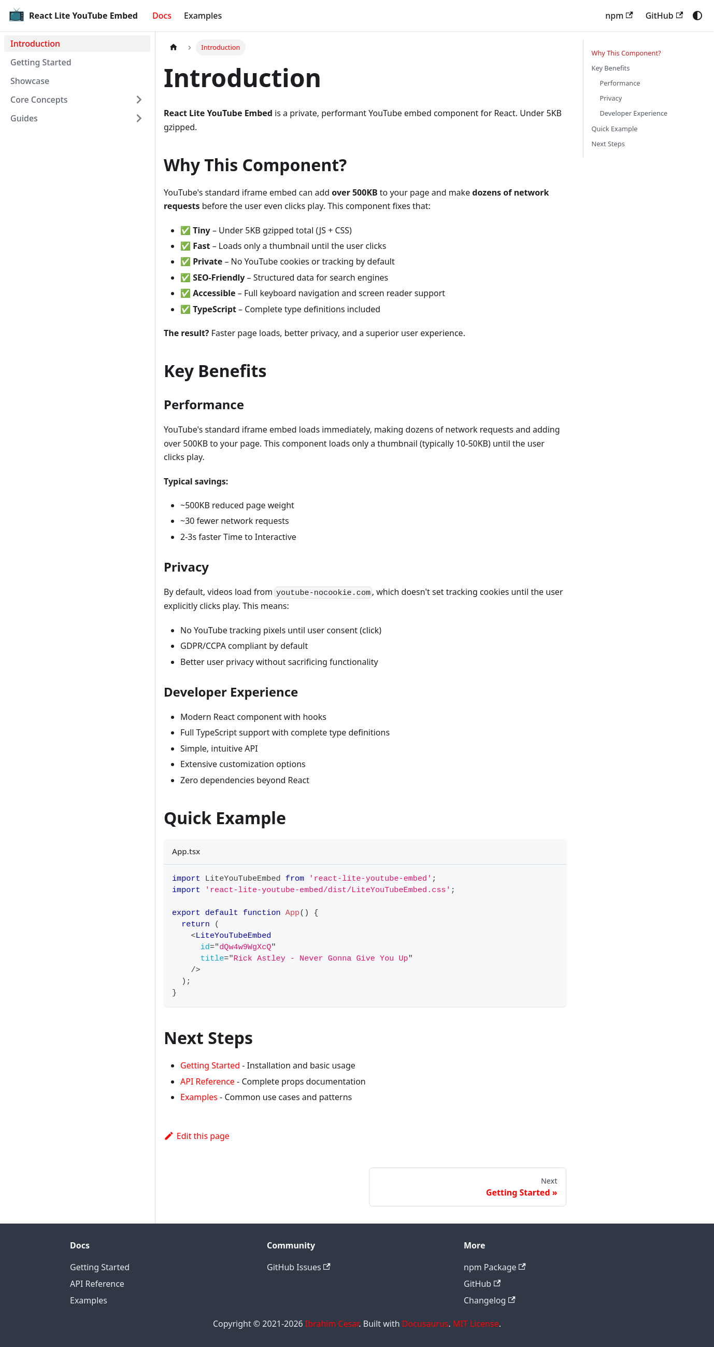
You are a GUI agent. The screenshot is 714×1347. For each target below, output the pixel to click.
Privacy (611, 98)
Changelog (490, 1300)
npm (619, 15)
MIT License (476, 1323)
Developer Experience (634, 113)
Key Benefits (611, 68)
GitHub (664, 15)
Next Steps (608, 143)
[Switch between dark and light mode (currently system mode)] (697, 15)
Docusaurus (425, 1323)
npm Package (495, 1267)
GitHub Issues (299, 1267)
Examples (203, 15)
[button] (77, 99)
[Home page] (173, 47)
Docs (162, 15)
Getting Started (210, 1065)
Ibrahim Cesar (332, 1323)
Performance (620, 83)
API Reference (207, 1081)
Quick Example (615, 128)
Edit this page (197, 1136)
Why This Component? (626, 53)
